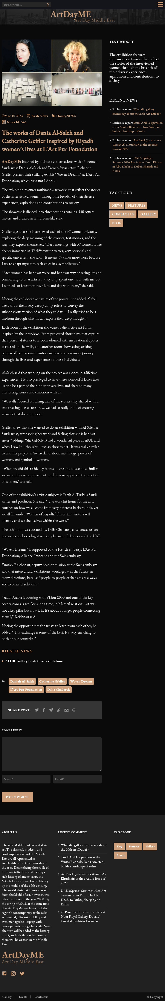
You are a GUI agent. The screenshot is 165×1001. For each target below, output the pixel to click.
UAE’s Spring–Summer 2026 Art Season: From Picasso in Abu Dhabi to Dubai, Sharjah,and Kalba (137, 164)
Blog (119, 846)
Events (120, 855)
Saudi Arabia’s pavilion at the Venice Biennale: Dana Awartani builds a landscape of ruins (137, 126)
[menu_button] (160, 4)
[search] (47, 4)
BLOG (116, 223)
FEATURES (136, 205)
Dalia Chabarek (58, 689)
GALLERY (148, 214)
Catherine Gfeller (52, 681)
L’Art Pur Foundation (26, 689)
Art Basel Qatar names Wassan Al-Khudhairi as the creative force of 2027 (136, 144)
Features (133, 846)
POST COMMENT (17, 797)
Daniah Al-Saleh (22, 681)
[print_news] (74, 710)
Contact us (41, 997)
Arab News (37, 116)
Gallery (150, 846)
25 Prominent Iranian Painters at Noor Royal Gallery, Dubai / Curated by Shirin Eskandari (83, 916)
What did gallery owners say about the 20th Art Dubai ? (136, 111)
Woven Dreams (81, 681)
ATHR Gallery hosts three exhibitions (34, 660)
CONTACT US (122, 214)
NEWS (116, 205)
